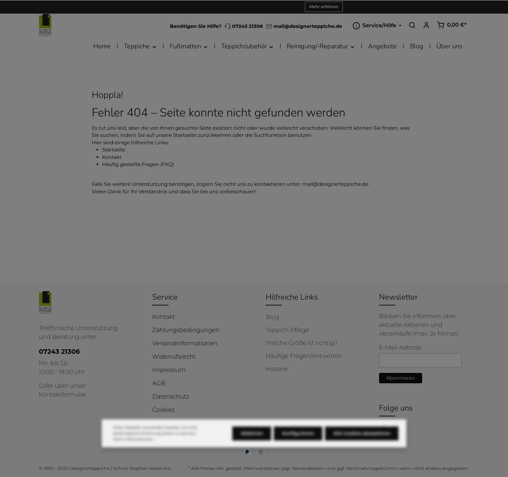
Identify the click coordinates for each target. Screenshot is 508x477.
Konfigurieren (298, 442)
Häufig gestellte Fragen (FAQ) (138, 164)
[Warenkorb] (451, 24)
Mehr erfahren (323, 6)
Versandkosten (308, 468)
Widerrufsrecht (174, 356)
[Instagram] (395, 426)
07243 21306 (244, 26)
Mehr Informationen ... (134, 447)
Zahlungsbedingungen (185, 330)
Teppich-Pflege (287, 330)
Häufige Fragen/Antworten (304, 356)
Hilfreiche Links (292, 297)
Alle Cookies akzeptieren (361, 442)
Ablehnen (251, 442)
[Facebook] (384, 426)
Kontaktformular (62, 394)
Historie (277, 369)
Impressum (169, 370)
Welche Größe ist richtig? (302, 343)
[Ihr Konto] (426, 24)
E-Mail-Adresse (400, 347)
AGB (158, 383)
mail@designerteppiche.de (335, 184)
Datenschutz (170, 396)
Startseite (113, 150)
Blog (272, 317)
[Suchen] (412, 24)
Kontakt (111, 157)
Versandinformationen (184, 343)
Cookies (163, 409)
